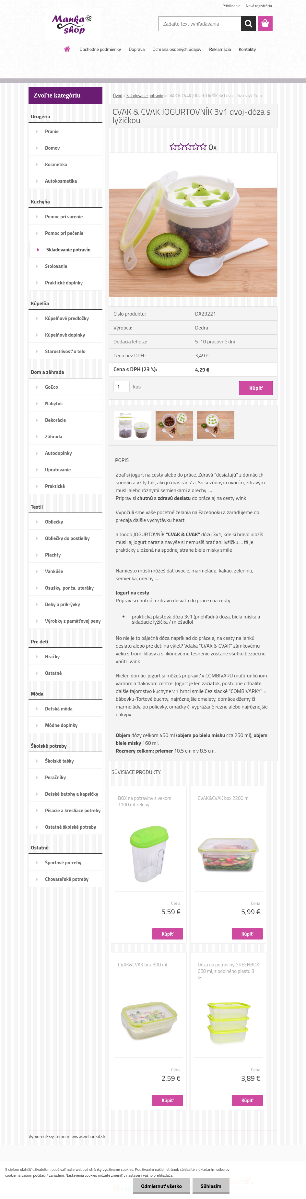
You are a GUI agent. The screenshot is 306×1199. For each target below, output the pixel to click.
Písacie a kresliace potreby (73, 810)
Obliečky (54, 521)
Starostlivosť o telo (65, 351)
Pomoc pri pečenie (64, 233)
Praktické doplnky (64, 282)
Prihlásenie (231, 6)
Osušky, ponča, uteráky (69, 588)
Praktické (55, 486)
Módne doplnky (61, 725)
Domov (52, 148)
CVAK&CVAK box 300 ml (142, 965)
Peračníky (55, 777)
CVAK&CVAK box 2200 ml (224, 798)
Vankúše (54, 571)
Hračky (52, 656)
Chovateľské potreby (66, 879)
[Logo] (73, 24)
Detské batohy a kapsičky (71, 794)
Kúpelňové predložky (67, 318)
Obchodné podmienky (100, 49)
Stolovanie (56, 266)
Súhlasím (211, 1186)
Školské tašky (59, 761)
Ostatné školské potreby (70, 827)
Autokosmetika (61, 181)
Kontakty (247, 49)
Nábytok (54, 403)
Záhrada (53, 436)
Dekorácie (55, 420)
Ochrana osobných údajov (176, 49)
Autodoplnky (58, 453)
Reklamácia (220, 49)
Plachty (53, 555)
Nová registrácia (259, 6)
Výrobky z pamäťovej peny (73, 621)
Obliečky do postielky (67, 538)
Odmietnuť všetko (161, 1186)
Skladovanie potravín (68, 249)
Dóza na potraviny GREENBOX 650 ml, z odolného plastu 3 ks (228, 971)
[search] (248, 23)
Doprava (137, 49)
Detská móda (59, 708)
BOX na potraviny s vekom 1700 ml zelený (144, 801)
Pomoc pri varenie (64, 216)
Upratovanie (58, 469)
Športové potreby (63, 862)
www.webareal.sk (89, 1136)
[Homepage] (67, 48)
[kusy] (121, 386)
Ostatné (53, 673)
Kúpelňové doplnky (65, 335)
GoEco (51, 387)
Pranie (52, 131)
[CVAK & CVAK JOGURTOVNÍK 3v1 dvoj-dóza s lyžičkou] (193, 155)
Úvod (117, 95)
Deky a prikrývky (62, 604)
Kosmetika (56, 164)
